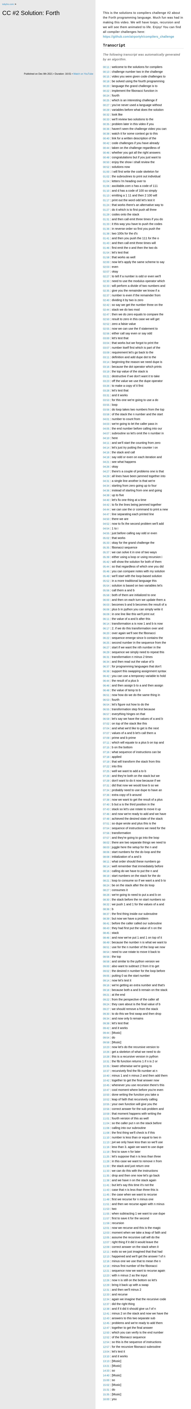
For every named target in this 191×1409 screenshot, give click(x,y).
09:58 (106, 1042)
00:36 (106, 129)
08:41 (106, 923)
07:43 (106, 809)
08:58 (106, 961)
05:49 (106, 576)
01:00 (106, 171)
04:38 (106, 495)
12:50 (106, 1332)
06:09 (106, 614)
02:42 (106, 305)
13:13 (106, 1361)
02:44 (106, 309)
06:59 (106, 719)
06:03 (106, 604)
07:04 (106, 728)
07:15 (106, 747)
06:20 (106, 633)
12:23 (106, 1275)
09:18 (106, 990)
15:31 (106, 1389)
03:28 (106, 390)
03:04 (106, 343)
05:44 (106, 566)
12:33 (106, 1294)
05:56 (106, 590)
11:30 (106, 1166)
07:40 (106, 804)
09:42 (106, 1028)
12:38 (106, 1308)
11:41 (106, 1185)
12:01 (106, 1228)
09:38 (106, 1023)
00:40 (106, 138)
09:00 (106, 966)
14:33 (106, 1370)
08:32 (106, 904)
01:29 (106, 214)
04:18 (106, 457)
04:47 (106, 514)
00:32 (106, 114)
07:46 (106, 814)
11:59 (106, 1223)
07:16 (106, 752)
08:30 (106, 899)
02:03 (106, 267)
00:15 (106, 76)
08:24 (106, 885)
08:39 (106, 918)
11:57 (106, 1218)
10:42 (106, 1080)
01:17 (106, 200)
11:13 (106, 1142)
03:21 (106, 376)
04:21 (106, 462)
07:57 (106, 837)
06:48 (106, 690)
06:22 (106, 638)
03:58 (106, 414)
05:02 (106, 538)
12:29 (106, 1285)
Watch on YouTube (83, 74)
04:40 (106, 500)
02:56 (106, 333)
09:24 (106, 1004)
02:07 (106, 271)
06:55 (106, 709)
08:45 (106, 933)
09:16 (106, 985)
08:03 (106, 847)
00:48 (106, 157)
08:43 (106, 928)
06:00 (106, 600)
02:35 (106, 290)
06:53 (106, 699)
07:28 (106, 776)
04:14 (106, 447)
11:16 (106, 1147)
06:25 (106, 642)
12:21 (106, 1270)
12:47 (106, 1327)
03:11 (106, 357)
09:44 (106, 1033)
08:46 (106, 937)
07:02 (106, 723)
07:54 (106, 828)
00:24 (106, 95)
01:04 (106, 181)
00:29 (106, 110)
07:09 (106, 738)
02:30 (106, 281)
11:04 (106, 1123)
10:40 (106, 1075)
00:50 (106, 162)
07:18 (106, 757)
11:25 (106, 1156)
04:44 (106, 509)
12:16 (106, 1261)
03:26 (106, 385)
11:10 (106, 1137)
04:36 (106, 490)
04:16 (106, 452)
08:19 (106, 876)
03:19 (106, 371)
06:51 (106, 695)
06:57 (106, 714)
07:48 (106, 818)
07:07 (106, 733)
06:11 (106, 619)
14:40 (106, 1375)
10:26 (106, 1052)
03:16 (106, 366)
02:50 (106, 319)
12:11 (106, 1251)
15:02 (106, 1385)
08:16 (106, 871)
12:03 (106, 1232)
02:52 (106, 324)
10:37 (106, 1071)
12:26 (106, 1280)
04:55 (106, 533)
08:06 (106, 852)
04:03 (106, 424)
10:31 (106, 1061)
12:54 (106, 1342)
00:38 (106, 133)
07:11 (106, 742)
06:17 (106, 628)
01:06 (106, 186)
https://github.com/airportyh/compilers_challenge (138, 36)
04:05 (106, 428)
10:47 (106, 1090)
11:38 (106, 1180)
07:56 (106, 833)
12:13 (106, 1256)
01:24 (106, 205)
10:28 (106, 1056)
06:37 (106, 666)
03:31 (106, 395)
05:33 (106, 542)
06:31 (106, 657)
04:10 (106, 438)
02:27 (106, 276)
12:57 (106, 1347)
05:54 (106, 585)
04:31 (106, 481)
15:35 (106, 1394)
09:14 (106, 980)
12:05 (106, 1237)
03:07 (106, 347)
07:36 (106, 795)
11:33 (106, 1170)
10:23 (106, 1047)
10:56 (106, 1109)
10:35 (106, 1066)
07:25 (106, 771)
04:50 (106, 519)
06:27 (106, 647)
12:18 (106, 1266)
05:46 (106, 571)
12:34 (106, 1299)
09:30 (106, 1013)
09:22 (106, 999)
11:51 (106, 1204)
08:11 (106, 861)
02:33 (106, 286)
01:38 (106, 233)
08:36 (106, 909)
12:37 (106, 1304)
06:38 (106, 671)
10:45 (106, 1085)
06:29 (106, 652)
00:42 (106, 143)
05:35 (106, 547)
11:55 (106, 1213)
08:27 (106, 890)
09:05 (106, 975)
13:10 (106, 1356)
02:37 (106, 295)
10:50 (106, 1094)
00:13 (106, 71)
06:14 (106, 623)
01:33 (106, 224)
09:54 (106, 1037)
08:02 (106, 842)
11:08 (106, 1132)
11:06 (106, 1128)
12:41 (106, 1313)
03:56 (106, 409)
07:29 (106, 780)
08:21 (106, 880)
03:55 (106, 405)
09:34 (106, 1018)
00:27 (106, 105)
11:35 (106, 1175)
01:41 (106, 238)
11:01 (106, 1118)
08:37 (106, 914)
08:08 (106, 856)
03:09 (106, 352)
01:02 (106, 176)
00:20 (106, 86)
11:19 (106, 1151)
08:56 (106, 956)
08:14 (106, 866)
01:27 (106, 209)
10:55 (106, 1104)
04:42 (106, 504)
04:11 (106, 443)
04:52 (106, 523)
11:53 (106, 1209)
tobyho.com (8, 4)
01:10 (106, 190)
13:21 (106, 1366)
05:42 (106, 562)
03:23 (106, 381)
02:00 (106, 262)
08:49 (106, 942)
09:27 (106, 1009)
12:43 (106, 1318)
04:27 (106, 471)
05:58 (106, 595)
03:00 (106, 338)
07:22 (106, 766)
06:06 (106, 609)
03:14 (106, 362)
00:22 (106, 91)
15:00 (106, 1380)
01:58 (106, 257)
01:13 (106, 195)
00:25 (106, 100)
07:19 (106, 761)
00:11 (106, 67)
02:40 (106, 300)
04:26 (106, 466)
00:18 (106, 81)
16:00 (106, 1399)
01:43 (106, 243)
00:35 (106, 124)
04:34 (106, 485)
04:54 (106, 528)
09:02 (106, 971)
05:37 (106, 552)
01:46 (106, 248)
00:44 (106, 148)
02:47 (106, 314)
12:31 (106, 1289)
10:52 (106, 1099)
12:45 (106, 1323)
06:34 (106, 661)
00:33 (106, 119)
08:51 (106, 947)
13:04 (106, 1351)
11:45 (106, 1194)
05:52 (106, 581)
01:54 (106, 252)
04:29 (106, 476)
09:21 (106, 994)
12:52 (106, 1337)
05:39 (106, 557)
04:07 (106, 433)
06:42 (106, 676)
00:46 (106, 152)
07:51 (106, 823)
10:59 (106, 1113)
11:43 (106, 1190)
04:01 (106, 419)
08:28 (106, 895)
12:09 (106, 1247)
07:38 (106, 799)
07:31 (106, 785)
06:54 (106, 704)
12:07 (106, 1242)
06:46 (106, 685)
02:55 (106, 328)
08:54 (106, 952)
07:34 (106, 790)
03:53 (106, 400)
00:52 (106, 167)
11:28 (106, 1161)
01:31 (106, 219)
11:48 (106, 1199)
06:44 (106, 680)
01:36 (106, 228)
